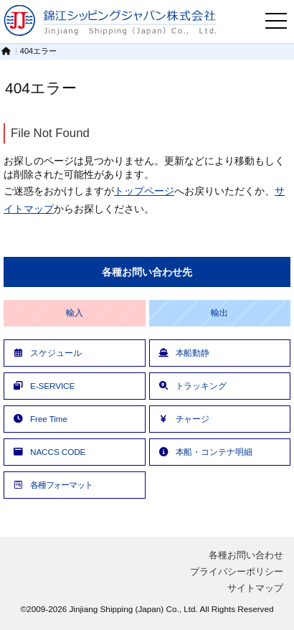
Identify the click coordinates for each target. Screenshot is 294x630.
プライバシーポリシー (236, 571)
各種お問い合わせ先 (146, 272)
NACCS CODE (48, 451)
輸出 (219, 313)
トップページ (144, 191)
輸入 (74, 313)
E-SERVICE (43, 385)
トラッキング (192, 385)
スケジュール (46, 352)
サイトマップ (255, 588)
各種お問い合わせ (246, 555)
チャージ (183, 418)
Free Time (39, 418)
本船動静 (183, 352)
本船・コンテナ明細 (204, 451)
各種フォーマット (52, 484)
